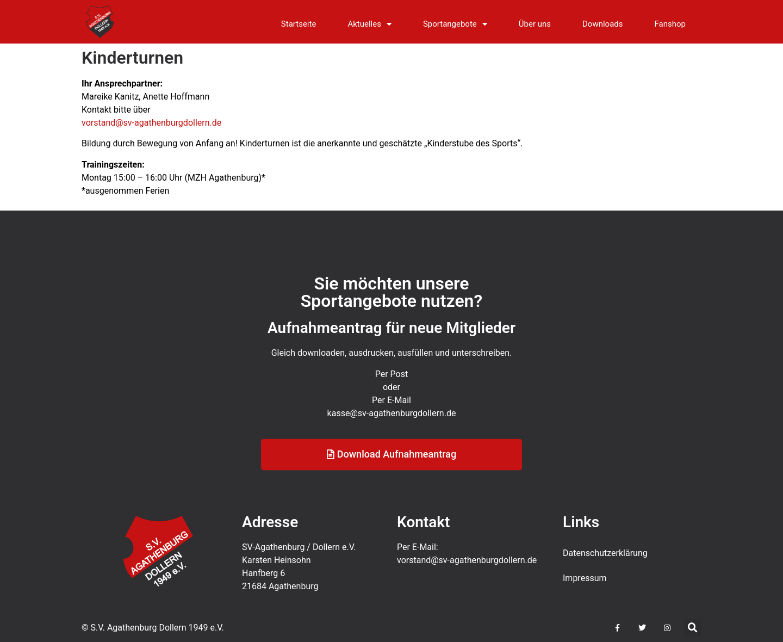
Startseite (298, 24)
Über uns (535, 24)
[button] (692, 628)
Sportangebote (455, 24)
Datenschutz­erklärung (605, 553)
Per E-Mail (391, 416)
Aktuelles (369, 24)
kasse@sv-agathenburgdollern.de (391, 429)
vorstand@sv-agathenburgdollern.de (151, 123)
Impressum (585, 578)
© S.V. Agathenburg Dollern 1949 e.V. (153, 627)
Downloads (602, 24)
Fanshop (670, 24)
